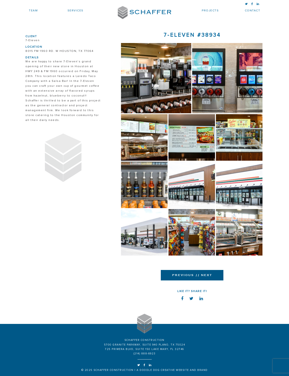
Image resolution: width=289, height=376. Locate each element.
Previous (183, 275)
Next (203, 275)
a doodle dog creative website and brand (172, 370)
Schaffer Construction (144, 12)
